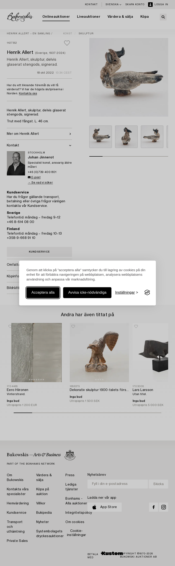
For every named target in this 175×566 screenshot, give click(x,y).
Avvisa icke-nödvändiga (87, 292)
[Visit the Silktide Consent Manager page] (147, 292)
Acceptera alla (42, 292)
